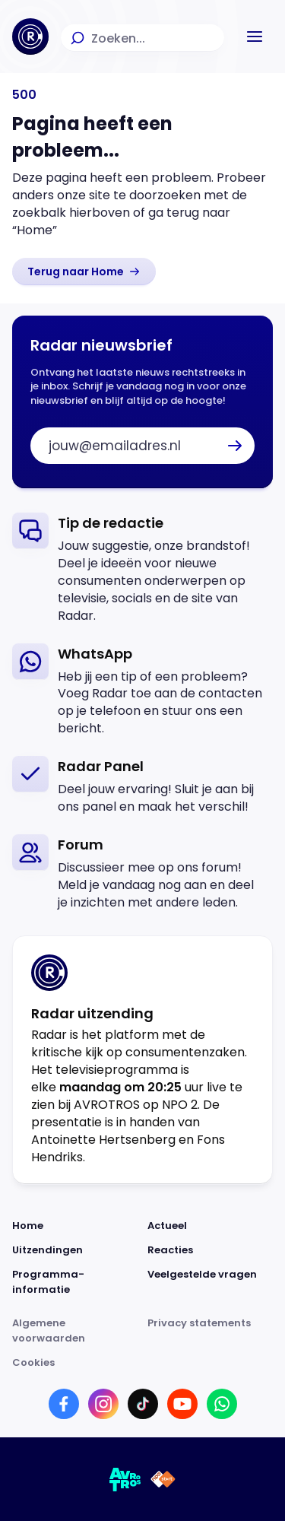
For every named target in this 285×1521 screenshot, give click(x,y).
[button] (254, 36)
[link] (84, 271)
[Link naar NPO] (163, 1479)
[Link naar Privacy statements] (210, 1331)
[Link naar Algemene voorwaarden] (75, 1331)
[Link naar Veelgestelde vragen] (210, 1282)
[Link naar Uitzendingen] (75, 1250)
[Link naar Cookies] (142, 1362)
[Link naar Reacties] (210, 1250)
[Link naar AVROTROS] (125, 1479)
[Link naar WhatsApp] (222, 1404)
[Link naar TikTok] (143, 1404)
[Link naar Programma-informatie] (75, 1282)
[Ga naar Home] (30, 36)
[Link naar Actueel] (210, 1226)
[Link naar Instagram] (103, 1404)
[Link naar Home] (75, 1226)
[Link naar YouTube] (182, 1404)
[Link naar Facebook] (64, 1404)
